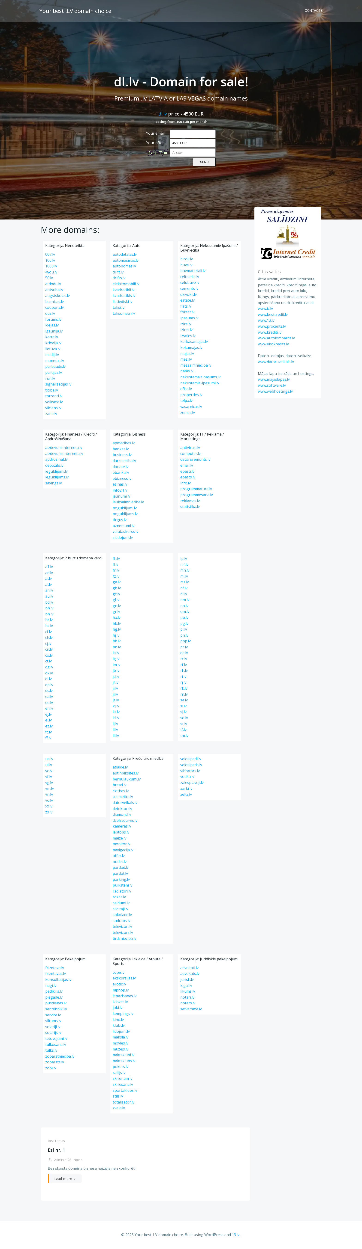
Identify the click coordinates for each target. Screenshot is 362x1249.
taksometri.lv (124, 314)
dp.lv (49, 685)
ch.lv (49, 638)
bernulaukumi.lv (127, 779)
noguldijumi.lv (125, 508)
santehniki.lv (56, 1009)
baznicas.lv (54, 302)
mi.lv (184, 576)
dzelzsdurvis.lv (125, 821)
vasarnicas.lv (191, 407)
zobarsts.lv (54, 1062)
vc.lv (48, 771)
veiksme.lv (54, 402)
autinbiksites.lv (126, 773)
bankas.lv (121, 449)
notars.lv (187, 1003)
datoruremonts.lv (195, 460)
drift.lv (118, 272)
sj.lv (183, 712)
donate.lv (120, 467)
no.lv (184, 606)
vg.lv (49, 783)
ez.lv (49, 726)
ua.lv (49, 759)
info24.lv (120, 490)
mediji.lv (52, 355)
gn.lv (117, 606)
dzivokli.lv (188, 295)
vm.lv (49, 789)
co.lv (49, 656)
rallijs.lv (119, 1073)
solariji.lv (52, 1027)
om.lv (184, 612)
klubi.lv (119, 1026)
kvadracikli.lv (123, 290)
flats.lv (185, 306)
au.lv (49, 596)
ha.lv (117, 618)
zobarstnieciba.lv (59, 1056)
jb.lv (116, 671)
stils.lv (118, 1096)
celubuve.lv (189, 283)
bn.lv (49, 614)
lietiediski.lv (122, 302)
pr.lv (184, 647)
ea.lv (49, 697)
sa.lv (184, 700)
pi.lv (183, 629)
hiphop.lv (121, 990)
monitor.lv (121, 844)
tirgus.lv (120, 520)
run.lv (50, 378)
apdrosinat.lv (56, 460)
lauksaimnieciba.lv (128, 502)
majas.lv (187, 353)
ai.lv (48, 579)
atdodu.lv (53, 284)
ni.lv (183, 594)
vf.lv (48, 777)
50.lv (49, 278)
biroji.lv (186, 259)
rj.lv (183, 682)
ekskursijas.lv (124, 978)
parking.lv (121, 880)
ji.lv (115, 688)
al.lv (48, 585)
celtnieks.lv (189, 277)
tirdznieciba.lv (124, 939)
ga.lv (117, 582)
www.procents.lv (271, 326)
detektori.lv (122, 809)
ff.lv (48, 738)
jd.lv (116, 677)
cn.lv (49, 650)
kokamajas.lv (191, 348)
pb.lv (184, 618)
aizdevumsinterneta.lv (64, 454)
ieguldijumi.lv (56, 472)
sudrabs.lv (121, 921)
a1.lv (49, 567)
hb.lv (117, 623)
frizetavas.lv (55, 974)
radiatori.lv (122, 891)
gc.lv (116, 594)
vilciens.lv (53, 408)
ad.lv (49, 573)
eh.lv (49, 709)
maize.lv (119, 838)
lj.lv (115, 724)
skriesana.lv (123, 1085)
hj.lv (116, 635)
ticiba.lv (51, 390)
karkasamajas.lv (194, 342)
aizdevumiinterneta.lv (63, 448)
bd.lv (49, 602)
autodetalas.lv (125, 255)
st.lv (183, 724)
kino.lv (118, 1020)
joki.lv (117, 1008)
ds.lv (49, 691)
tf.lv (183, 730)
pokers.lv (120, 1067)
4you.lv (51, 272)
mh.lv (184, 570)
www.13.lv (265, 320)
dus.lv (50, 314)
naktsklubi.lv (123, 1055)
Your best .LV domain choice (75, 10)
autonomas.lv (124, 266)
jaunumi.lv (121, 496)
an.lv (49, 590)
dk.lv (49, 673)
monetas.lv (54, 361)
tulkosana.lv (55, 1044)
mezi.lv (186, 359)
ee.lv (49, 703)
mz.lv (184, 582)
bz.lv (49, 626)
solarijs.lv (53, 1033)
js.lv (116, 700)
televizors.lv (123, 933)
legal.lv (186, 985)
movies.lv (120, 1043)
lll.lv (116, 736)
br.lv (49, 620)
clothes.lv (121, 791)
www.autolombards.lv (275, 338)
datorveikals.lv (125, 803)
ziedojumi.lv (123, 538)
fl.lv (115, 564)
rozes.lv (119, 897)
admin (55, 1161)
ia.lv (116, 653)
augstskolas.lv (57, 296)
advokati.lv (189, 968)
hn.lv (117, 647)
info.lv (185, 483)
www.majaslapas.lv (273, 379)
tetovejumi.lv (56, 1039)
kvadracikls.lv (124, 296)
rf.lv (183, 665)
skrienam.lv (122, 1079)
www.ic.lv (264, 308)
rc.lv (183, 659)
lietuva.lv (52, 349)
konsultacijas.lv (58, 980)
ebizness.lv (122, 479)
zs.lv (48, 812)
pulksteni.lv (122, 885)
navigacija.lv (123, 850)
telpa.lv (186, 401)
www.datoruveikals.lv (275, 361)
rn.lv (184, 694)
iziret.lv (186, 330)
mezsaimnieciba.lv (195, 365)
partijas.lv (53, 373)
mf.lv (184, 564)
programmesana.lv (196, 495)
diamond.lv (122, 815)
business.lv (122, 455)
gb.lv (117, 588)
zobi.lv (50, 1068)
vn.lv (49, 795)
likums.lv (187, 991)
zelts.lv (186, 795)
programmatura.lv (196, 489)
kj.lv (116, 706)
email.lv (186, 466)
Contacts (314, 10)
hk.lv (117, 641)
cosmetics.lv (123, 797)
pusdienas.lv (55, 1003)
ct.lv (48, 661)
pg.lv (184, 623)
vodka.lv (187, 777)
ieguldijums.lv (57, 477)
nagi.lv (50, 985)
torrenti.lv (53, 396)
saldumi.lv (121, 903)
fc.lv (48, 732)
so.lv (184, 718)
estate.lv (187, 300)
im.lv (116, 665)
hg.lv (117, 629)
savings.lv (53, 483)
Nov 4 (74, 1161)
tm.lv (184, 736)
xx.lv (48, 806)
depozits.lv (54, 466)
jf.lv (115, 682)
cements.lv (189, 289)
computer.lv (190, 454)
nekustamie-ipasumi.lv (199, 383)
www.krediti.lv (269, 332)
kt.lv (116, 712)
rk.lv (183, 688)
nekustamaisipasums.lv (200, 377)
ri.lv (183, 677)
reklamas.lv (190, 501)
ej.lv (48, 715)
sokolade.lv (122, 915)
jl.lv (115, 694)
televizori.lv (122, 927)
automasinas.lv (126, 261)
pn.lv (184, 635)
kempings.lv (123, 1014)
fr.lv (116, 570)
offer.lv (119, 856)
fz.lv (116, 576)
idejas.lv (52, 325)
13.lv (235, 1235)
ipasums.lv (189, 318)
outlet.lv (120, 862)
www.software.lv (271, 385)
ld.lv (116, 718)
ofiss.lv (186, 389)
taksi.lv (118, 308)
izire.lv (185, 324)
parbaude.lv (55, 367)
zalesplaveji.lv (192, 783)
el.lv (48, 720)
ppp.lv (185, 641)
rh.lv (184, 671)
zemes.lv (187, 412)
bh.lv (49, 608)
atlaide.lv (120, 767)
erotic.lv (119, 984)
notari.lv (187, 997)
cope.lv (118, 973)
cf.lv (48, 632)
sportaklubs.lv (125, 1091)
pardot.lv (120, 874)
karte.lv (51, 337)
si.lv (183, 706)
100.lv (50, 261)
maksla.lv (120, 1037)
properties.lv (191, 395)
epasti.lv (187, 472)
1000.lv (51, 266)
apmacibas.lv (124, 443)
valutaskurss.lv (125, 532)
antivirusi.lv (190, 448)
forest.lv (187, 312)
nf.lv (183, 588)
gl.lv (116, 600)
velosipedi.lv (190, 759)
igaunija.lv (54, 331)
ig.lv (116, 659)
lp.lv (183, 559)
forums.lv (53, 320)
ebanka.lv (121, 473)
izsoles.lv (188, 336)
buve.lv (186, 265)
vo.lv (49, 800)
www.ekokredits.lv (272, 343)
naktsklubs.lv (124, 1061)
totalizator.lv (123, 1102)
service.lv (53, 1015)
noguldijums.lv (125, 514)
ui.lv (48, 765)
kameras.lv (122, 826)
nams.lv (186, 371)
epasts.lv (187, 477)
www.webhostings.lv (274, 391)
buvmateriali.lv (192, 271)
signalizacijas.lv (58, 384)
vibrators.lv (190, 771)
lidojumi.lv (121, 1032)
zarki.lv (186, 789)
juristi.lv (187, 980)
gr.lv (116, 612)
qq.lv (184, 653)
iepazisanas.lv (124, 996)
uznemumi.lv (123, 526)
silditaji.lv (120, 909)
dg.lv (49, 667)
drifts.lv (119, 278)
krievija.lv (53, 343)
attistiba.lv (54, 290)
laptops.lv (121, 832)
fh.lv (116, 559)
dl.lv (162, 114)
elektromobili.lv (126, 284)
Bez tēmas (56, 1141)
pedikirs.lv (54, 991)
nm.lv (184, 600)
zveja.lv (119, 1108)
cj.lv (48, 644)
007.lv (50, 255)
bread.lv (119, 785)
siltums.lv (53, 1021)
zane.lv (51, 414)
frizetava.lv (54, 968)
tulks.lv (51, 1050)
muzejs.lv (120, 1049)
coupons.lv (54, 308)
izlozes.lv (120, 1002)
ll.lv (115, 730)
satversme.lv (191, 1009)
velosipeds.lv (191, 765)
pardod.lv (121, 868)
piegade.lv (54, 997)
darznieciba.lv (124, 461)
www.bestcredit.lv (272, 314)
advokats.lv (189, 974)
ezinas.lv (120, 484)
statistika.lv (190, 507)
